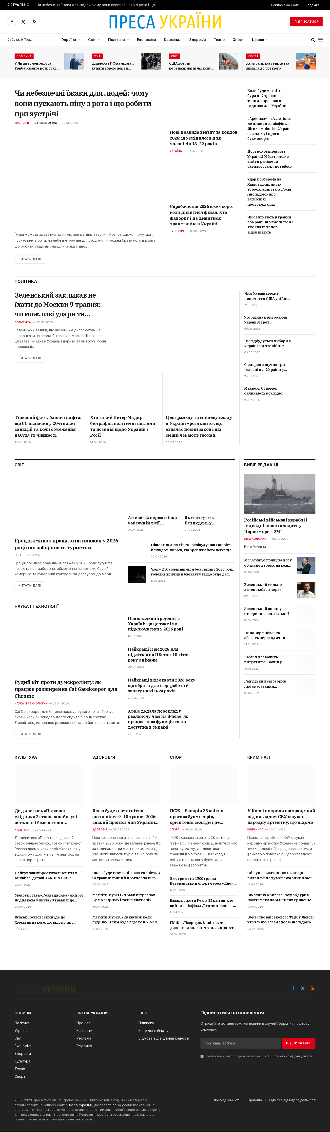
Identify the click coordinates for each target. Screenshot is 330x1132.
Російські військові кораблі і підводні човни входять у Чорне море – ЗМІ (275, 526)
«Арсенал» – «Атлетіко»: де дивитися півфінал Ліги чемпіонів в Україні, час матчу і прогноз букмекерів (269, 128)
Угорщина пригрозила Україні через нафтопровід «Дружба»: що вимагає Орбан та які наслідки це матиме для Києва (267, 320)
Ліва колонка (255, 539)
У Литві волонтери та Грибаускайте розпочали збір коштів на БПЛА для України (36, 66)
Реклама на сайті (285, 5)
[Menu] (320, 39)
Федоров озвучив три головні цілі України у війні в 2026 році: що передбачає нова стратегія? (264, 367)
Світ (92, 39)
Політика (116, 39)
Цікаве (258, 39)
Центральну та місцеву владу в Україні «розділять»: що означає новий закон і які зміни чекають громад (199, 426)
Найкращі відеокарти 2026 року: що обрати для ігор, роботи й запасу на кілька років (162, 686)
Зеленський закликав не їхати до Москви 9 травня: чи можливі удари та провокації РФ (58, 305)
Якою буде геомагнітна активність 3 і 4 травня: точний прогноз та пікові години (126, 876)
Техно (219, 39)
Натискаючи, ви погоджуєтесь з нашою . (256, 1056)
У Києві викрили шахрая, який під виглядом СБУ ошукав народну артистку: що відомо (281, 817)
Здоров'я (100, 829)
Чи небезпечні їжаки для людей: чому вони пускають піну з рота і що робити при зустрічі (98, 5)
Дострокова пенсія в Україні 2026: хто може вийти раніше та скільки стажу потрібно (269, 159)
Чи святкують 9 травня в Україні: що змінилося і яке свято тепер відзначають (270, 224)
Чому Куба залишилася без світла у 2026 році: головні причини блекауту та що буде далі (192, 571)
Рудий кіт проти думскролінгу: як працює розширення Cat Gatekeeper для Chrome (66, 689)
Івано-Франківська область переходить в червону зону (264, 636)
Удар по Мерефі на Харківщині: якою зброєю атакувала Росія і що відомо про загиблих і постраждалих (269, 191)
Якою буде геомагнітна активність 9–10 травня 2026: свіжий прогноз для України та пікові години (124, 817)
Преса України (79, 1105)
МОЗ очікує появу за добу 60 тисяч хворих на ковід (267, 563)
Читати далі (30, 259)
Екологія (22, 123)
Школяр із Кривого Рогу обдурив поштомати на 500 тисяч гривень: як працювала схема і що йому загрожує (279, 898)
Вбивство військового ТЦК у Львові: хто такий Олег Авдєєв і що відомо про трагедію (280, 920)
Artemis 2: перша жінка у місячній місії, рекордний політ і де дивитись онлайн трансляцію (152, 520)
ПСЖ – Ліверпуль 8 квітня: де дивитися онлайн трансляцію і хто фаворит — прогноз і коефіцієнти (202, 925)
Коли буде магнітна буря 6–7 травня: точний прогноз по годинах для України (267, 98)
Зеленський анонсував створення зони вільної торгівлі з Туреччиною (266, 612)
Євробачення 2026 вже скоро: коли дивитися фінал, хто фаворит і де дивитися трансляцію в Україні (201, 215)
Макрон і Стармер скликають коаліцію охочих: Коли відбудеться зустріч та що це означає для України (268, 391)
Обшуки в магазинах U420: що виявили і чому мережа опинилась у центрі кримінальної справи (281, 876)
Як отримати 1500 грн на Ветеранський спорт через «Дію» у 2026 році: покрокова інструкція (203, 881)
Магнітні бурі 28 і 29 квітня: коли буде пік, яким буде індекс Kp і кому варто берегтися (126, 920)
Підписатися (306, 21)
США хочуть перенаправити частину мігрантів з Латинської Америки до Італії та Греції (190, 66)
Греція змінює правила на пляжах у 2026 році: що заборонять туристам (66, 544)
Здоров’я (197, 39)
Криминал (255, 829)
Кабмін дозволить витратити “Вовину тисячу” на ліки (262, 660)
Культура (177, 231)
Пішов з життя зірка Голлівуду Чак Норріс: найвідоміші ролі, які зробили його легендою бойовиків (193, 548)
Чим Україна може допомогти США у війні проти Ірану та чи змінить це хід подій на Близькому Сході (266, 296)
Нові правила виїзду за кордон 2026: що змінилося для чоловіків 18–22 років (203, 138)
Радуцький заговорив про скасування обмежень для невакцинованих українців (265, 684)
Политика (23, 322)
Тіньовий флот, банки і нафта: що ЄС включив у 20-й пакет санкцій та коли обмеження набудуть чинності (48, 426)
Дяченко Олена (45, 123)
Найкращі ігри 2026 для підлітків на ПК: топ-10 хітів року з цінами (158, 655)
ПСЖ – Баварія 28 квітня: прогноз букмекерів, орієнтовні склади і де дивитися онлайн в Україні (200, 817)
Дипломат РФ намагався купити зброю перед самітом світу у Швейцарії (114, 66)
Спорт (238, 39)
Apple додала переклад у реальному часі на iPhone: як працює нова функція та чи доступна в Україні (158, 719)
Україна (69, 39)
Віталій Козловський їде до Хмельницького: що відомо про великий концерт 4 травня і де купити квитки (44, 920)
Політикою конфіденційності (290, 1056)
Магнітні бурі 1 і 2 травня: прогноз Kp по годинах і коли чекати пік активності (123, 898)
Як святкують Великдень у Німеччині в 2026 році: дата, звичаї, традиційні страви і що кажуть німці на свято (209, 520)
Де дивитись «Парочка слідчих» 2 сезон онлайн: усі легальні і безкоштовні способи (46, 817)
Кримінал (172, 39)
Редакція (312, 5)
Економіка (146, 39)
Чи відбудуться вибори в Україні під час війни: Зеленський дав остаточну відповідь (267, 344)
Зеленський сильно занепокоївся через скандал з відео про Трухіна (263, 587)
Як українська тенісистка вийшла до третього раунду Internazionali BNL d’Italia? (268, 66)
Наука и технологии (31, 703)
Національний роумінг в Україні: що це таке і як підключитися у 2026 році (155, 624)
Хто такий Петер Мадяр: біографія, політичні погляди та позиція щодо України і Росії (122, 426)
